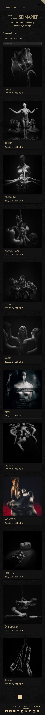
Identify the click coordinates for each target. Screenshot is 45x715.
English (36, 706)
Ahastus (10, 89)
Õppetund (11, 626)
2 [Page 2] (24, 697)
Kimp (7, 412)
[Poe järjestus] (22, 43)
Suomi (18, 708)
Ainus (8, 143)
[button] (39, 5)
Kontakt (27, 706)
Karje (8, 358)
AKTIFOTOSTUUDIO (14, 8)
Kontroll (11, 519)
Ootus (9, 573)
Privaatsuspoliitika (14, 706)
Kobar (9, 465)
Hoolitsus (12, 250)
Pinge (8, 680)
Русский (26, 708)
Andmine (10, 197)
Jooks (9, 304)
